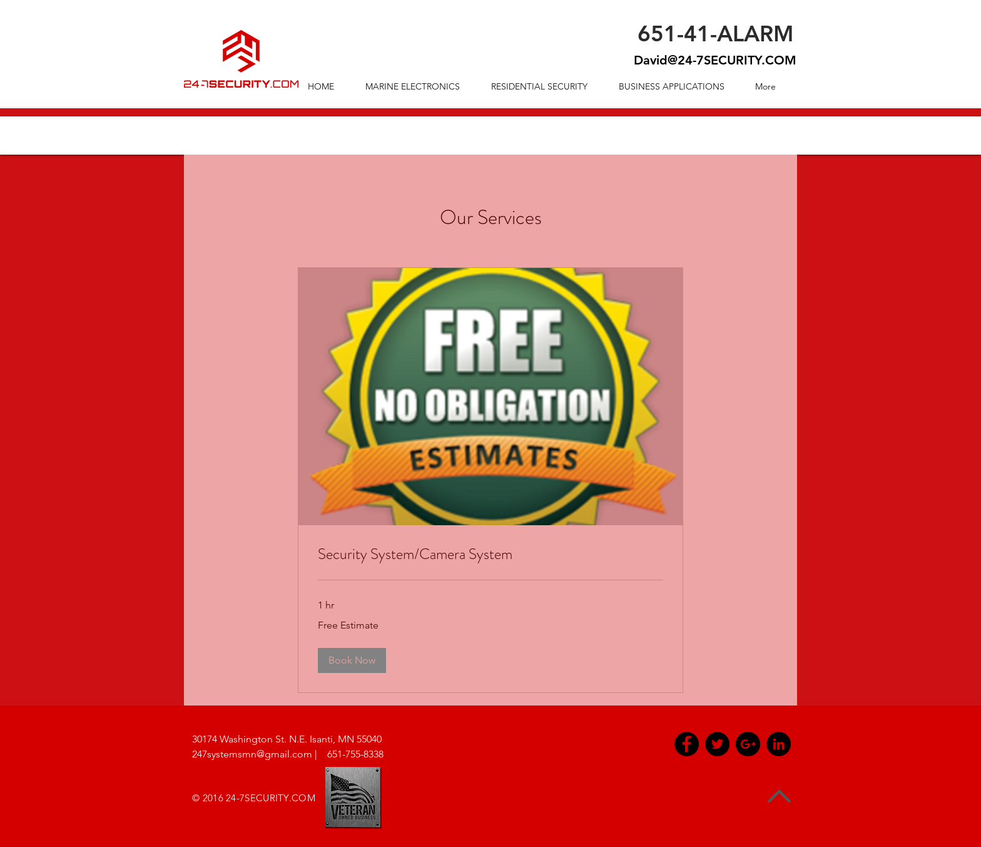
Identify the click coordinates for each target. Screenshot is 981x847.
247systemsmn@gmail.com (252, 754)
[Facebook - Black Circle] (686, 744)
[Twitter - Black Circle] (717, 744)
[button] (352, 660)
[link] (490, 555)
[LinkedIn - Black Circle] (778, 744)
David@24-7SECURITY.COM (715, 60)
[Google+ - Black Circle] (748, 744)
